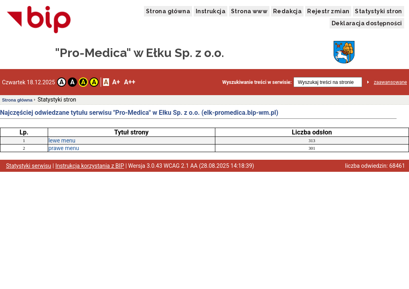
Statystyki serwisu (28, 166)
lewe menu (62, 140)
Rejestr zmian (328, 11)
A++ (129, 82)
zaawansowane (390, 82)
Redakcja (287, 11)
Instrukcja (210, 11)
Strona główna (168, 11)
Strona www (249, 11)
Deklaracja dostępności (367, 23)
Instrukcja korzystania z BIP (89, 166)
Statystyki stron (378, 11)
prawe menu (64, 148)
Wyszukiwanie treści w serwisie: (257, 82)
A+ (116, 82)
